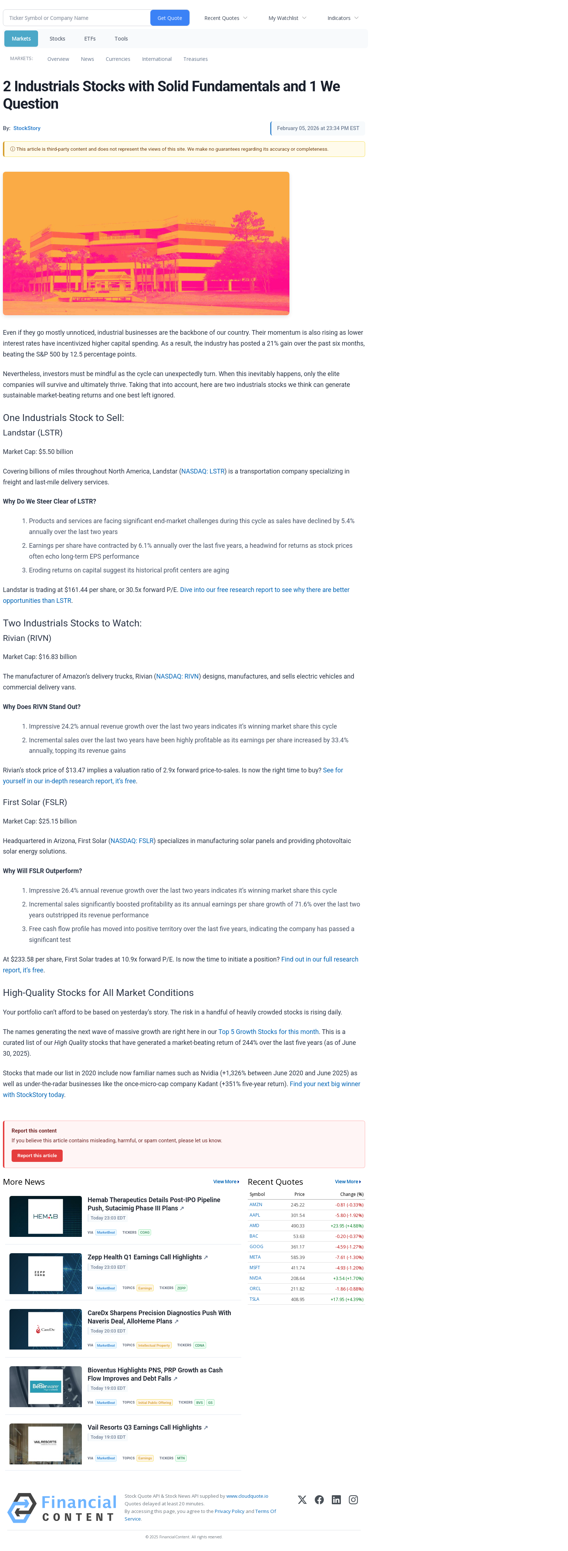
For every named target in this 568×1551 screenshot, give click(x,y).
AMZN (256, 1204)
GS (210, 1403)
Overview (58, 58)
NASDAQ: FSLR (132, 841)
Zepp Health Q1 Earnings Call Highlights (148, 1257)
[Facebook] (319, 1508)
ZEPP (181, 1288)
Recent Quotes (221, 17)
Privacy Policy (230, 1511)
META (255, 1257)
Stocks (57, 38)
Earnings (145, 1288)
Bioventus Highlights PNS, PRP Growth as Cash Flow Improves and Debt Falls (155, 1374)
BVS (199, 1403)
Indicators (339, 17)
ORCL (255, 1288)
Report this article (37, 1155)
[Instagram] (353, 1508)
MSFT (255, 1267)
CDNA (200, 1345)
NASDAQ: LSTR (202, 471)
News (87, 58)
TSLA (254, 1299)
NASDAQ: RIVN (177, 676)
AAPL (255, 1215)
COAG (145, 1232)
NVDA (256, 1278)
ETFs (90, 38)
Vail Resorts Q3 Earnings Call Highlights (148, 1427)
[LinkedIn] (336, 1508)
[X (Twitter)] (302, 1508)
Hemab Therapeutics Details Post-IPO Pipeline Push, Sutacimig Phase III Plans (154, 1204)
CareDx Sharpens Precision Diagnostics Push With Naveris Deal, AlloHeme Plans (159, 1317)
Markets (21, 38)
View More (225, 1181)
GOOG (256, 1246)
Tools (121, 38)
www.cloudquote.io (247, 1496)
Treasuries (195, 58)
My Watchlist (283, 17)
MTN (181, 1458)
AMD (254, 1225)
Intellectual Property (154, 1345)
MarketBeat (106, 1232)
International (157, 58)
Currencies (118, 58)
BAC (254, 1236)
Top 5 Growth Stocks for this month (268, 1031)
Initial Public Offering (154, 1403)
